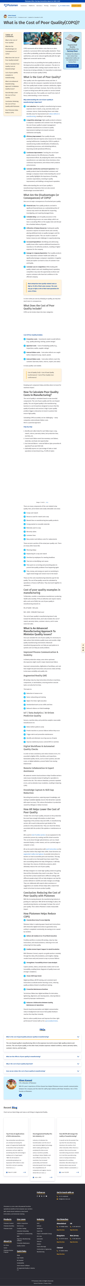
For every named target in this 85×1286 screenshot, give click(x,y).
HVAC (38, 1223)
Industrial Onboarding (23, 1231)
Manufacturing (40, 1252)
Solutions (23, 5)
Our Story (6, 1245)
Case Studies (20, 1258)
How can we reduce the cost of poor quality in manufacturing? (25, 1071)
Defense (39, 1226)
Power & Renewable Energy (44, 1234)
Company (53, 5)
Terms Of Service (38, 1283)
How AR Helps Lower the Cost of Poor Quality (11, 95)
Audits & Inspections (22, 1223)
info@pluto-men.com (64, 1199)
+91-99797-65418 (63, 1239)
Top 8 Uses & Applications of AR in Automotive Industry (15, 1135)
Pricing (46, 5)
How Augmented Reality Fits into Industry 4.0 (42, 1135)
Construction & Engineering (44, 1249)
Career (5, 1248)
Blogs (18, 1255)
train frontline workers (39, 835)
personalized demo (52, 1021)
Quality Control (21, 1246)
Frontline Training (21, 1228)
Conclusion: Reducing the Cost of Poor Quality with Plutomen (12, 104)
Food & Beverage (41, 1246)
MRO (18, 1236)
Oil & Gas (39, 1236)
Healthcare (40, 1228)
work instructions (51, 849)
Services (39, 5)
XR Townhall (20, 1260)
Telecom (39, 1241)
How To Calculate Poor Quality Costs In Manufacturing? (12, 66)
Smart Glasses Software (23, 1265)
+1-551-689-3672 (76, 1226)
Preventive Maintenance (23, 1243)
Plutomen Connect (9, 1223)
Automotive (40, 1239)
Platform (31, 5)
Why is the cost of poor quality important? (19, 1064)
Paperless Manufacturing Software (23, 1239)
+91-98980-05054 (64, 6)
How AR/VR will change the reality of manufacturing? (68, 1135)
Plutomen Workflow (9, 1226)
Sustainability (20, 1263)
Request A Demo (76, 5)
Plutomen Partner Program (8, 1251)
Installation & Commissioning (24, 1234)
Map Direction (60, 1230)
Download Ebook (72, 66)
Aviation (39, 1244)
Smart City (39, 1231)
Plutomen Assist (8, 1228)
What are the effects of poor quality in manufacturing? (23, 1056)
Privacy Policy (47, 1283)
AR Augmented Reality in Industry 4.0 (26, 1269)
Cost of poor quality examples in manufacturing (11, 75)
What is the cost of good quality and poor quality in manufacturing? (27, 1037)
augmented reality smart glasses (34, 854)
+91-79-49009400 (63, 1196)
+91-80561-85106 (63, 1251)
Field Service (20, 1226)
